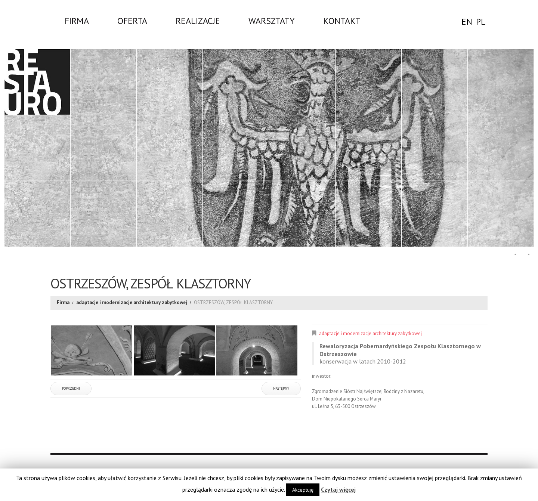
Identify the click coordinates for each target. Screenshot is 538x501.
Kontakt (342, 20)
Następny (281, 388)
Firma (77, 20)
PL (481, 21)
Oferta (132, 20)
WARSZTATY (271, 20)
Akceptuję (302, 489)
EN (466, 21)
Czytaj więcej (338, 489)
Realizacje (198, 20)
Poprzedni (71, 388)
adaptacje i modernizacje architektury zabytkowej (131, 302)
